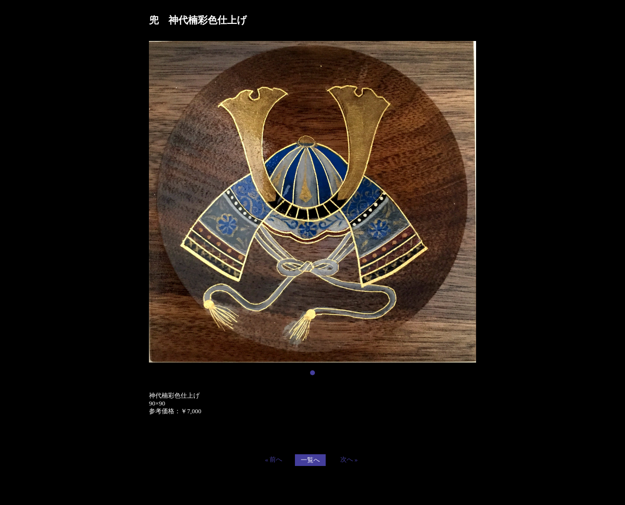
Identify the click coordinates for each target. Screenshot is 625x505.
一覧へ (310, 460)
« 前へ (274, 459)
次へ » (349, 459)
